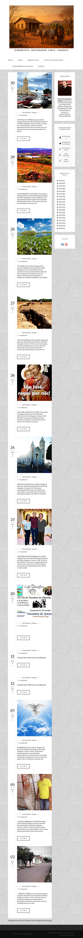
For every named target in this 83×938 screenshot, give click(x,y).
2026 (60, 181)
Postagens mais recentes (16, 920)
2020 (60, 196)
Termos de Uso (69, 932)
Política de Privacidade (55, 932)
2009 (60, 226)
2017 (60, 204)
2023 (60, 189)
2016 (60, 207)
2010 (60, 223)
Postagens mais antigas (44, 920)
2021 (60, 194)
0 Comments (23, 115)
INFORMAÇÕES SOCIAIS (64, 149)
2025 (60, 183)
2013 (60, 215)
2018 (60, 202)
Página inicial (30, 920)
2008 (60, 228)
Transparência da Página (66, 935)
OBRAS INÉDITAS (63, 160)
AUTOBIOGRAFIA (64, 137)
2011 (60, 220)
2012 (60, 218)
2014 (60, 212)
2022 (60, 191)
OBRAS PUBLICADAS (64, 154)
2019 (60, 199)
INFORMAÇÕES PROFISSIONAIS (64, 143)
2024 (60, 186)
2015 (60, 210)
